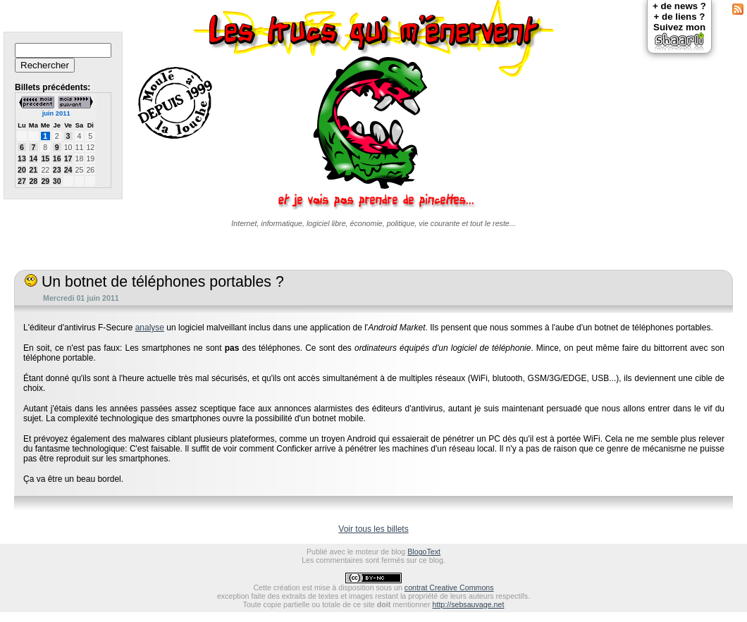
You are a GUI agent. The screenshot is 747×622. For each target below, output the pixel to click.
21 (33, 170)
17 (68, 158)
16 (57, 158)
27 (22, 181)
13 (22, 158)
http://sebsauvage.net (469, 604)
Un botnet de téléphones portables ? (154, 281)
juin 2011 (56, 113)
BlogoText (423, 551)
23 (57, 170)
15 (45, 158)
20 (22, 170)
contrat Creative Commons (449, 587)
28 (33, 181)
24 (68, 170)
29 (45, 181)
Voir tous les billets (373, 529)
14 (33, 158)
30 (57, 181)
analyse (149, 327)
